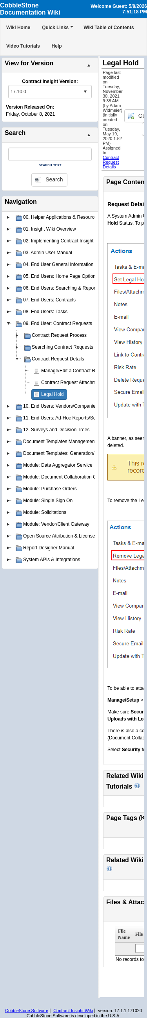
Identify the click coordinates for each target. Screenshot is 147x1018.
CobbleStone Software (26, 1010)
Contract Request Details (111, 162)
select (85, 91)
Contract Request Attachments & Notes (82, 382)
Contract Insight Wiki (73, 1010)
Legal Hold (52, 394)
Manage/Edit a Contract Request (75, 370)
